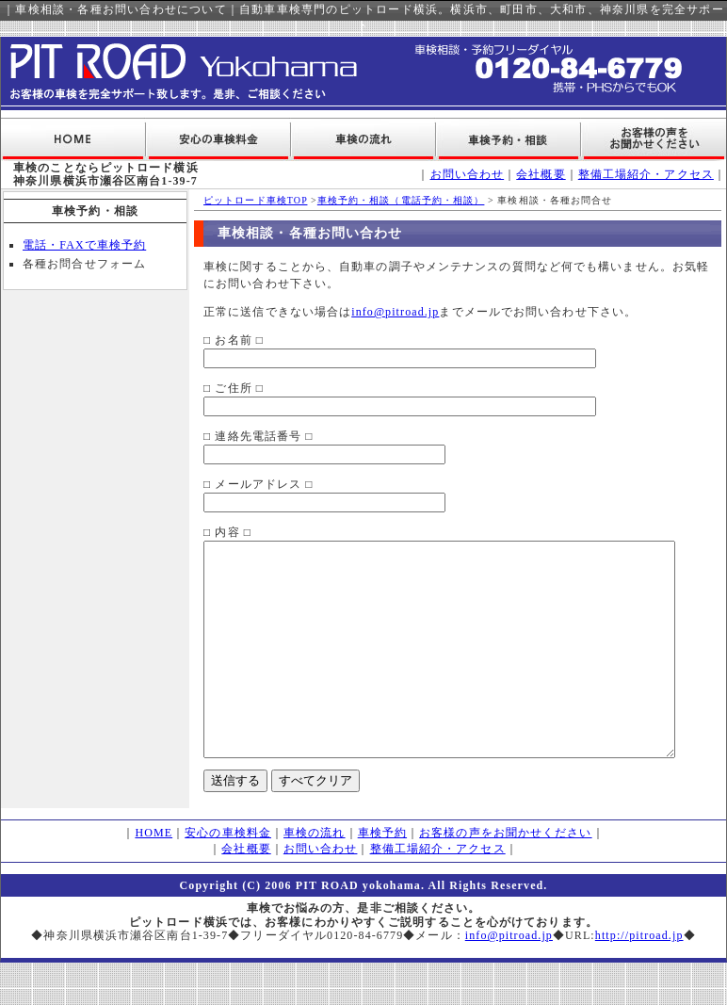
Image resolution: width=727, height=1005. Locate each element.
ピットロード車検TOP (235, 200)
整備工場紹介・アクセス (646, 174)
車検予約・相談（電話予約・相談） (381, 200)
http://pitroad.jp (639, 977)
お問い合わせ (467, 174)
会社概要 (540, 174)
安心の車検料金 (228, 875)
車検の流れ (314, 875)
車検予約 (382, 875)
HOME (153, 875)
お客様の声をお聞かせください (505, 875)
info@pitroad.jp (375, 311)
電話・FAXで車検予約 (84, 244)
